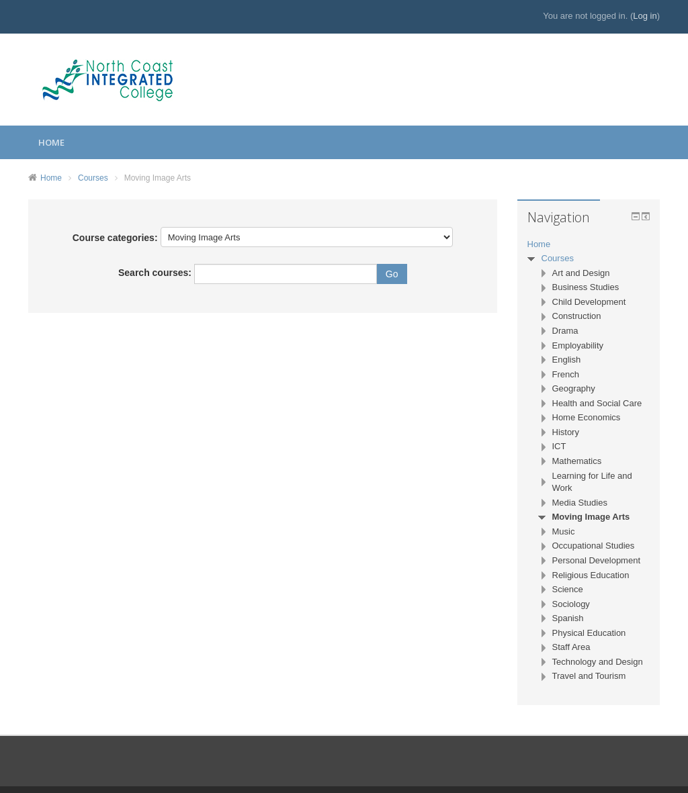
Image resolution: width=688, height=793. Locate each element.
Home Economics (586, 417)
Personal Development (596, 560)
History (565, 432)
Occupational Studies (593, 546)
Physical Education (589, 633)
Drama (565, 331)
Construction (576, 316)
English (566, 360)
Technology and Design (597, 662)
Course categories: (115, 237)
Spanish (568, 618)
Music (563, 531)
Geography (573, 388)
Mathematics (577, 461)
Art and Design (581, 273)
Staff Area (571, 647)
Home (51, 142)
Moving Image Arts (157, 178)
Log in (644, 16)
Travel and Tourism (589, 676)
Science (567, 589)
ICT (559, 446)
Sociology (571, 604)
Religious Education (591, 575)
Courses (93, 178)
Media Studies (579, 503)
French (565, 374)
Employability (578, 345)
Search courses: (156, 272)
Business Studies (585, 287)
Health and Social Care (597, 403)
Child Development (589, 302)
